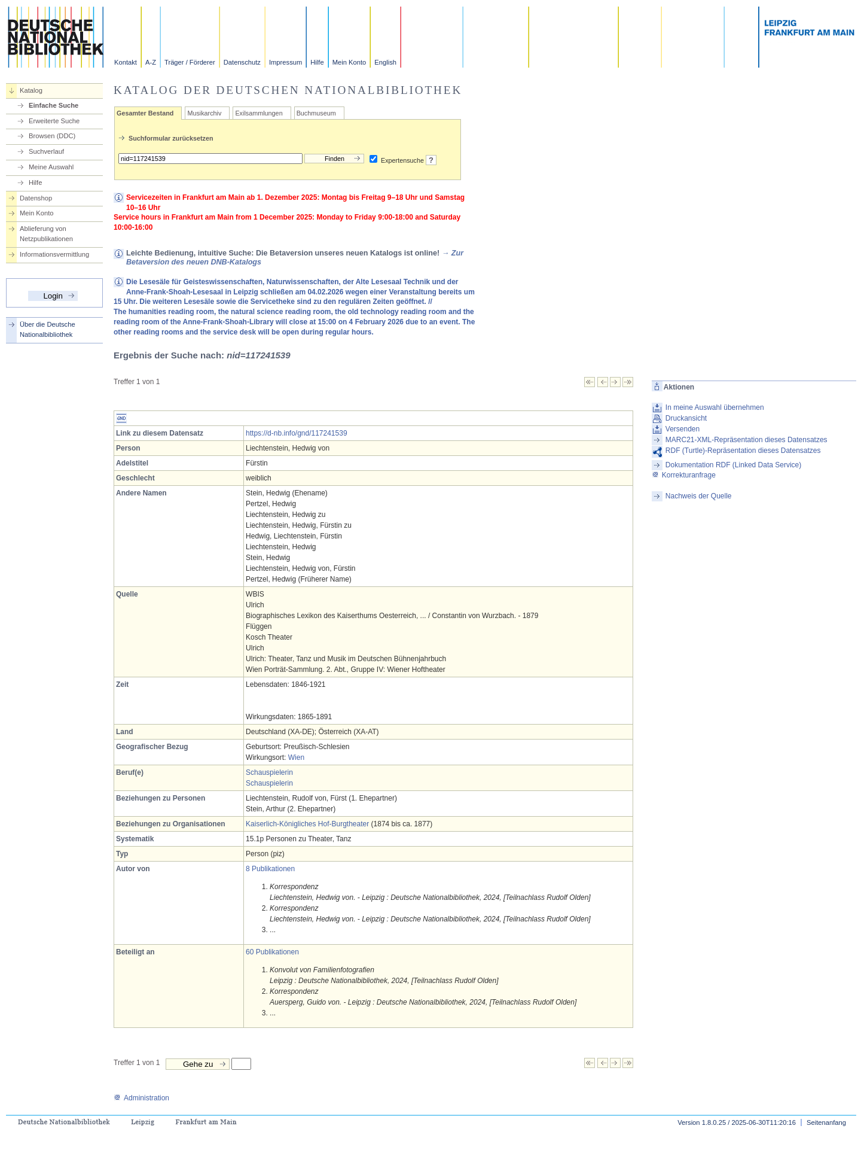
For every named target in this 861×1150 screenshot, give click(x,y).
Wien (296, 757)
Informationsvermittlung (54, 254)
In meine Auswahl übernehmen (714, 407)
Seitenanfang (826, 1122)
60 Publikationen (272, 952)
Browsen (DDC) (52, 135)
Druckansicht (686, 418)
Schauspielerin (269, 772)
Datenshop (36, 198)
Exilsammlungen (258, 113)
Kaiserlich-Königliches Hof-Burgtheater (307, 824)
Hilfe (316, 62)
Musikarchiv (204, 113)
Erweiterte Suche (54, 120)
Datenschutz (242, 62)
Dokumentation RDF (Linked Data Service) (733, 465)
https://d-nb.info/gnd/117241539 (296, 433)
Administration (141, 1098)
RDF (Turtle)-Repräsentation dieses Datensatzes (743, 450)
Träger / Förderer (189, 62)
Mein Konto (349, 62)
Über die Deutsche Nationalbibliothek (47, 329)
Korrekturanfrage (684, 475)
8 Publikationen (270, 869)
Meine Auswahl (51, 167)
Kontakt (125, 62)
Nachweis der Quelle (698, 496)
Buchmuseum (316, 113)
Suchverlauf (46, 151)
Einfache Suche (53, 105)
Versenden (682, 429)
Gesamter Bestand (145, 113)
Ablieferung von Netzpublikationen (46, 233)
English (385, 62)
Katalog (31, 90)
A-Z (150, 62)
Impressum (285, 62)
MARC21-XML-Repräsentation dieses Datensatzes (746, 440)
